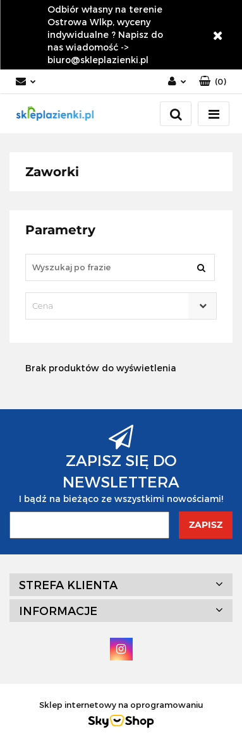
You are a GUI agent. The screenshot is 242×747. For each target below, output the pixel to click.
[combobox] (121, 306)
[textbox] (110, 306)
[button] (213, 81)
